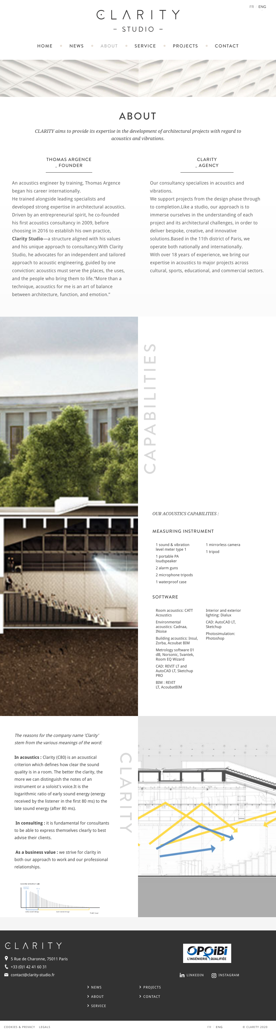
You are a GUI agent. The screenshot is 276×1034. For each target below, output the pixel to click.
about (109, 46)
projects (185, 46)
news (76, 46)
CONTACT (149, 996)
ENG (262, 8)
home (45, 46)
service (145, 46)
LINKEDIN (195, 975)
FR (251, 7)
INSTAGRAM (229, 975)
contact (227, 46)
